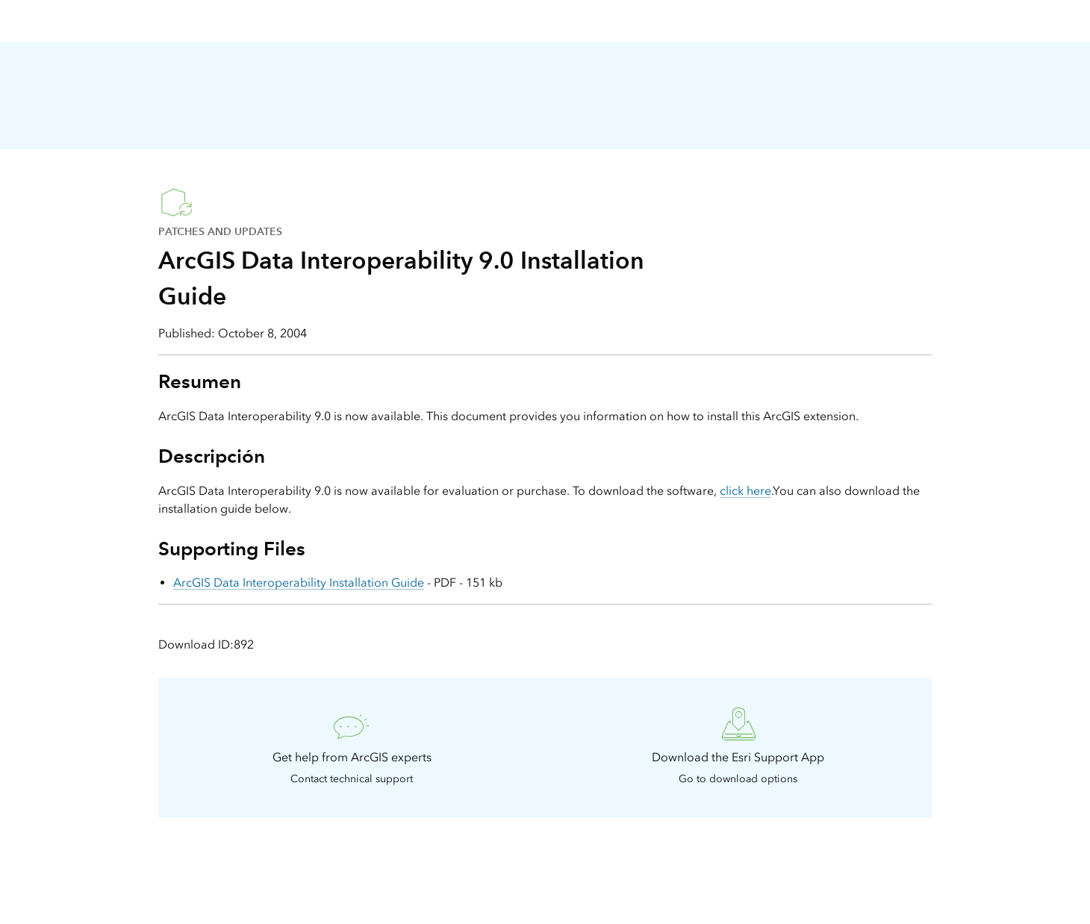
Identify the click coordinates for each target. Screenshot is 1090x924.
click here (745, 491)
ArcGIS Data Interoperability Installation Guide (298, 582)
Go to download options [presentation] (738, 778)
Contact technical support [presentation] (351, 778)
